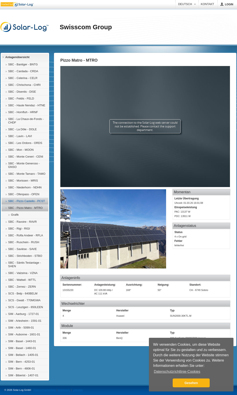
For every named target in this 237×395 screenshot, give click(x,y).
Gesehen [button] (191, 383)
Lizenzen (78, 390)
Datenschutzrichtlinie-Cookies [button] (177, 371)
